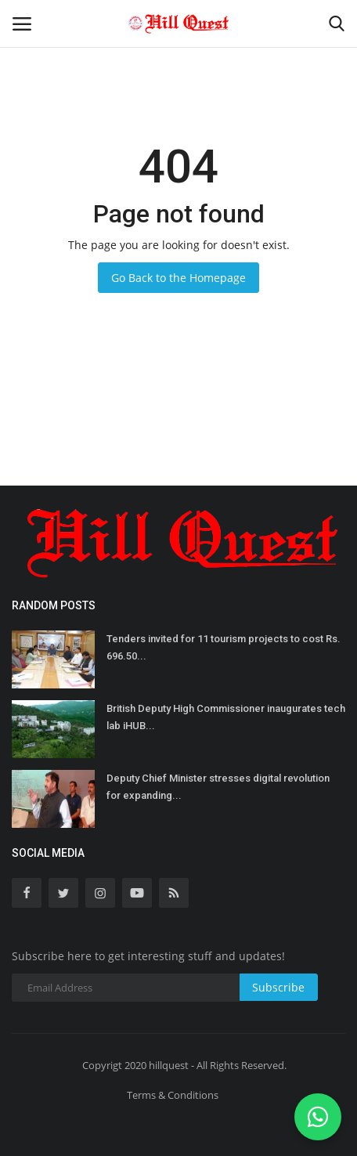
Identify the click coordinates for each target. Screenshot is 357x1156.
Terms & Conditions (172, 1095)
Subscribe (278, 987)
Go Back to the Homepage (178, 277)
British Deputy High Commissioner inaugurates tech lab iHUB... (225, 717)
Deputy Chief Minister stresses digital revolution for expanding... (218, 786)
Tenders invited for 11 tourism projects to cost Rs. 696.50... (223, 647)
